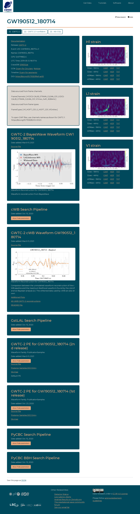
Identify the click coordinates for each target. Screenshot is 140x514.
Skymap (14, 372)
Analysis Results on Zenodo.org (68, 500)
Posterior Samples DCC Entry (23, 368)
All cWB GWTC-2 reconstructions (25, 301)
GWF (105, 68)
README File (17, 305)
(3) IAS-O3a (55, 32)
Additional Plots (18, 297)
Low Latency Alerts (62, 497)
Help (130, 17)
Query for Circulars (24, 69)
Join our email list (61, 507)
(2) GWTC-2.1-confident (35, 32)
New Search (120, 17)
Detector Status (61, 494)
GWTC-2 (22, 45)
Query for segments (28, 73)
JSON (23, 480)
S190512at (24, 65)
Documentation (18, 41)
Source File (16, 147)
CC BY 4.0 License (120, 494)
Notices (37, 69)
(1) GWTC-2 (14, 32)
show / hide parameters (21, 218)
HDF (112, 68)
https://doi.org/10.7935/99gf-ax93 (29, 76)
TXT (118, 68)
